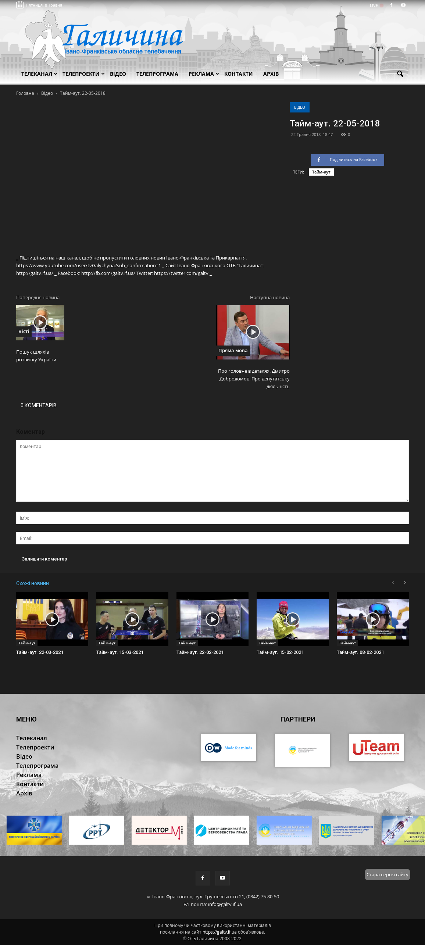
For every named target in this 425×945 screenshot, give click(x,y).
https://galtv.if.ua (220, 932)
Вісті (23, 331)
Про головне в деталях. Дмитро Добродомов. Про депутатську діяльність (254, 379)
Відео (299, 107)
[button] (400, 74)
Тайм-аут (321, 172)
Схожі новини (32, 583)
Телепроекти (84, 73)
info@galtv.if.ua (225, 904)
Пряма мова (233, 350)
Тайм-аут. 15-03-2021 (119, 652)
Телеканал (39, 73)
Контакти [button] (238, 73)
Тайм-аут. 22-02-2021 (200, 652)
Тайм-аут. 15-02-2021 (280, 652)
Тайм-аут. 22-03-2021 (39, 652)
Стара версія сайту (387, 874)
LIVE (376, 5)
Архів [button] (271, 73)
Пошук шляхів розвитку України (36, 355)
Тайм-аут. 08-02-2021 (360, 652)
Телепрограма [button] (157, 73)
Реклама (204, 73)
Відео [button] (118, 73)
